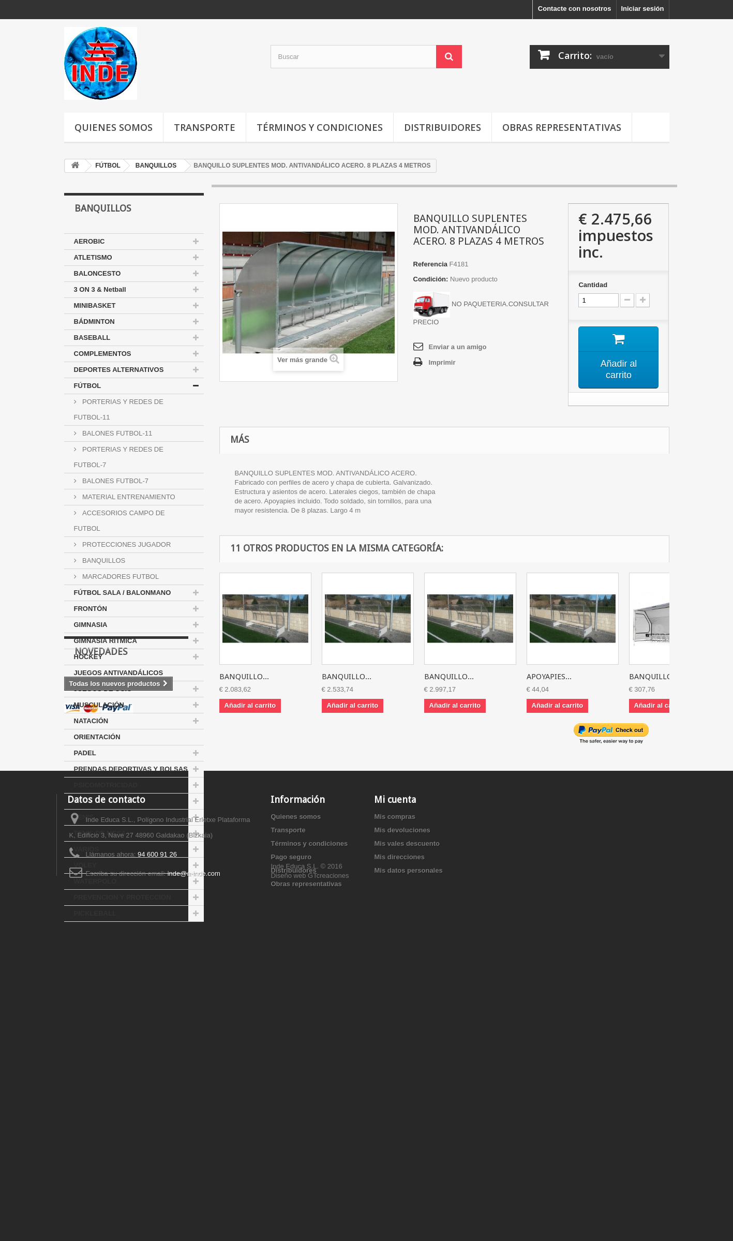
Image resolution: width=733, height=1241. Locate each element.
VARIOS (86, 849)
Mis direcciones (399, 1130)
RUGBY (86, 801)
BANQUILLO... (244, 676)
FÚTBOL (87, 386)
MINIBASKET (95, 305)
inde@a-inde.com (194, 1146)
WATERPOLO (95, 881)
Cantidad (592, 285)
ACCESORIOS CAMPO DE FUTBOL (119, 520)
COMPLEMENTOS (102, 353)
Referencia (430, 264)
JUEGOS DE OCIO (103, 689)
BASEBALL (92, 337)
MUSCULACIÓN (99, 705)
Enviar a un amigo (458, 347)
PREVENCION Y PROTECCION (122, 897)
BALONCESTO (97, 273)
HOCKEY (88, 657)
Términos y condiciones (320, 127)
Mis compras (394, 1090)
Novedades (100, 952)
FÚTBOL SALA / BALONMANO (122, 592)
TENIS (84, 817)
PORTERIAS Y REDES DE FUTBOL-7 (118, 457)
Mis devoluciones (402, 1103)
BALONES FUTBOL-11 (117, 433)
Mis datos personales (408, 1143)
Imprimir (442, 362)
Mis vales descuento (406, 1116)
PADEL (85, 753)
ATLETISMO (93, 257)
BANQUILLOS (103, 560)
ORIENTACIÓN (97, 737)
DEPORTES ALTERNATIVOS (119, 369)
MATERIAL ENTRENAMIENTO (128, 497)
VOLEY (85, 865)
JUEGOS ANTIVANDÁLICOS (118, 673)
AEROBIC (89, 241)
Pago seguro (291, 1130)
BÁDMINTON (94, 321)
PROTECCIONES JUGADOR (126, 544)
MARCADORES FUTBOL (120, 576)
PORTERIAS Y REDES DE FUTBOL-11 (118, 409)
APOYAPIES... (549, 676)
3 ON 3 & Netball (100, 289)
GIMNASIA (91, 625)
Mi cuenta (395, 1072)
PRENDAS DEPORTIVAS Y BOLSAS (131, 769)
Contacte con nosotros (574, 8)
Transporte (204, 127)
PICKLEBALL (95, 913)
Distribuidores (442, 127)
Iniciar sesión (642, 8)
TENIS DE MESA (100, 833)
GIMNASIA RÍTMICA (105, 641)
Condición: (430, 279)
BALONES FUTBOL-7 (114, 481)
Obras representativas (561, 127)
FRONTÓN (90, 608)
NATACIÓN (91, 721)
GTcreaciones (328, 1184)
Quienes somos (113, 127)
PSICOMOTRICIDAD (106, 785)
